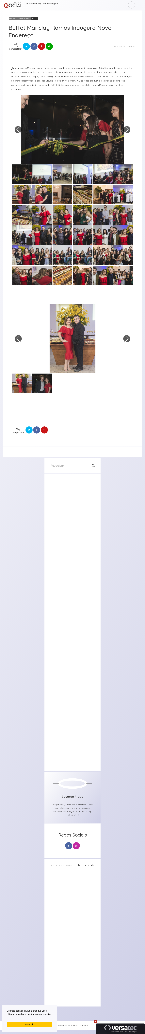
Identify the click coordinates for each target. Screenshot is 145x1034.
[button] (7, 1017)
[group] (72, 503)
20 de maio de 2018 (128, 46)
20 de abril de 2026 (76, 931)
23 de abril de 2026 (76, 901)
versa (116, 46)
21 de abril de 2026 (76, 916)
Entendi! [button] (29, 1024)
